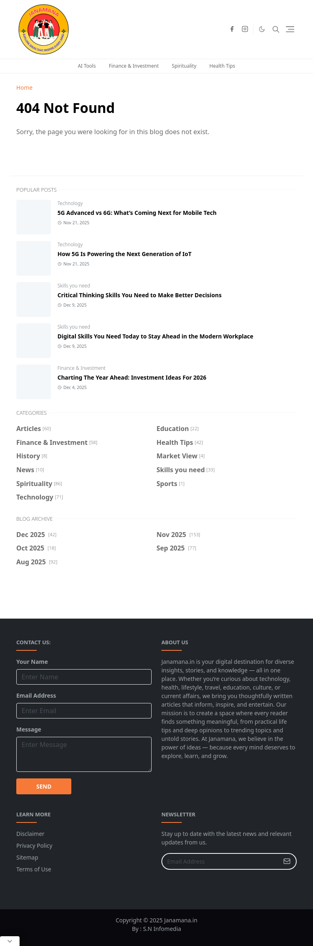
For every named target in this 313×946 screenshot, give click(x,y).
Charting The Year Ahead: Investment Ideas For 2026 (131, 377)
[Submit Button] (287, 861)
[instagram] (244, 29)
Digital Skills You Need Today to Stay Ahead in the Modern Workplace (155, 336)
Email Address (36, 695)
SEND (43, 786)
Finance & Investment (134, 65)
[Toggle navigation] (290, 29)
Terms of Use (33, 869)
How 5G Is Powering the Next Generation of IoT (124, 254)
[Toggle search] (276, 29)
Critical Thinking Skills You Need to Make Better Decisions (139, 295)
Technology (70, 203)
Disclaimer (30, 834)
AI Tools (87, 65)
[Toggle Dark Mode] (262, 29)
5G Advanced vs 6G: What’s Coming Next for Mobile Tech (136, 213)
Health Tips (222, 65)
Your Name (32, 661)
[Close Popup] (10, 941)
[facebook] (231, 29)
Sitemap (27, 857)
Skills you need (73, 285)
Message (28, 729)
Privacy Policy (34, 845)
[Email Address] (220, 861)
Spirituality (184, 65)
